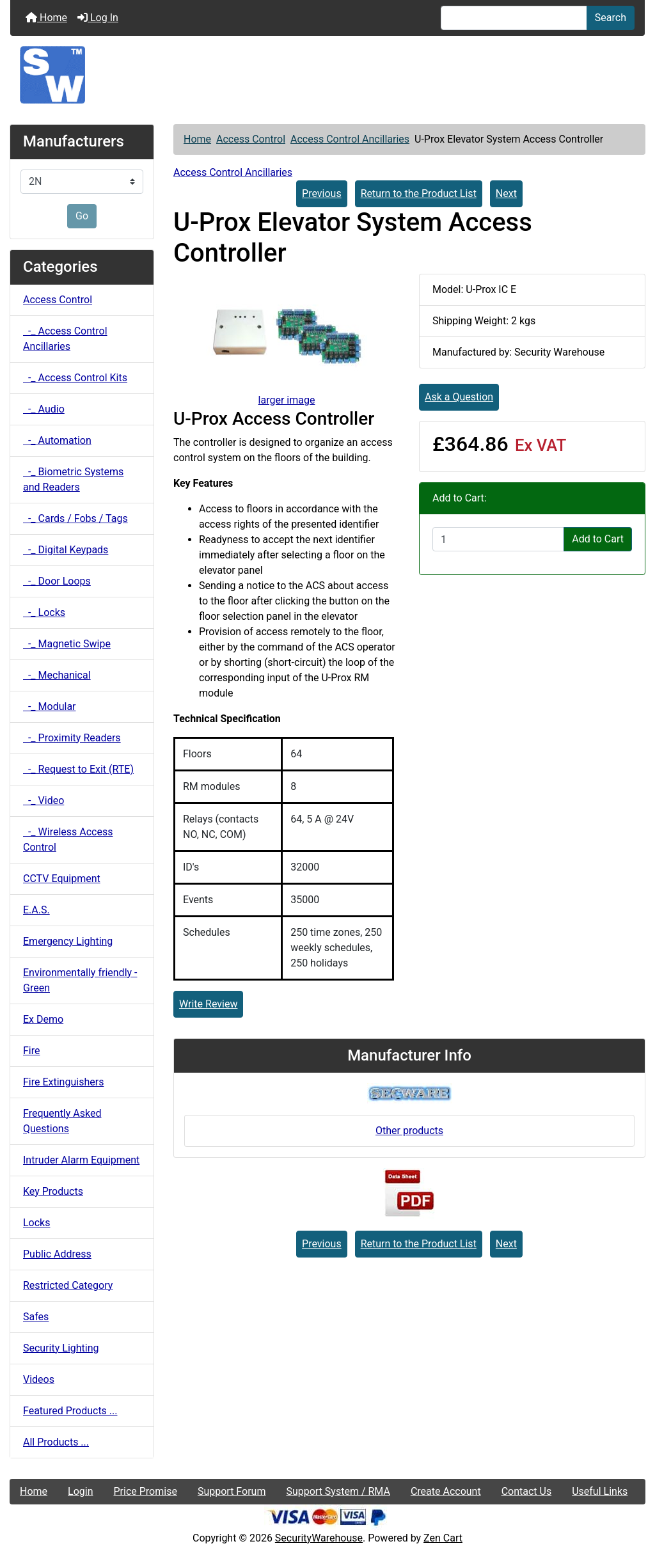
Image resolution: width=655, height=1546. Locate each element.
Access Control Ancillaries (349, 139)
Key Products (53, 1191)
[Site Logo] (327, 75)
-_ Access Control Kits (75, 378)
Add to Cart (598, 539)
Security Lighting (61, 1348)
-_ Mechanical (57, 675)
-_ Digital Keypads (65, 550)
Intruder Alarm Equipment (81, 1160)
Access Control (250, 139)
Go (81, 216)
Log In (97, 18)
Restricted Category (68, 1285)
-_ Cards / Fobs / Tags (75, 518)
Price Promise (145, 1491)
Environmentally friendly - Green (80, 980)
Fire (31, 1051)
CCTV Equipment (61, 878)
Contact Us (526, 1491)
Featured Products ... (70, 1411)
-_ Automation (57, 440)
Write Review (208, 1004)
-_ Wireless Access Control (68, 839)
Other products (409, 1130)
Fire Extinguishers (63, 1082)
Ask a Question (459, 397)
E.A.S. (36, 910)
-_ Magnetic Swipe (67, 644)
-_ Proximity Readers (72, 738)
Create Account (446, 1491)
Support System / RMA (338, 1491)
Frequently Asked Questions (62, 1121)
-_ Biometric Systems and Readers (73, 479)
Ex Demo (43, 1019)
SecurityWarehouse (319, 1538)
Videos (38, 1379)
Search (610, 18)
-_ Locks (44, 612)
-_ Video (43, 800)
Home (46, 18)
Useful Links (599, 1491)
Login (80, 1491)
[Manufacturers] (81, 182)
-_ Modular (49, 706)
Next (506, 193)
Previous (322, 193)
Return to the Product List (419, 193)
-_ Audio (44, 409)
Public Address (57, 1254)
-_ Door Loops (57, 581)
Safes (36, 1317)
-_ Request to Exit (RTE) (78, 769)
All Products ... (56, 1442)
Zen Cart (442, 1538)
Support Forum (232, 1491)
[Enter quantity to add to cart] (498, 539)
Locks (36, 1223)
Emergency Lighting (68, 941)
